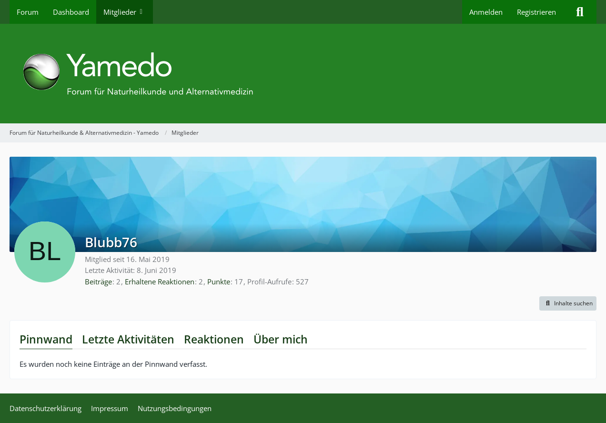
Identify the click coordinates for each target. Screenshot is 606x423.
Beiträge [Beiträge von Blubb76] (98, 281)
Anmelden (486, 12)
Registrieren (536, 12)
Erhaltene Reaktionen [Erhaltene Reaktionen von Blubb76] (159, 281)
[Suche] (579, 12)
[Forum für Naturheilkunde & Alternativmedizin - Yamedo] (303, 73)
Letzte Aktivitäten (128, 339)
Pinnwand (46, 339)
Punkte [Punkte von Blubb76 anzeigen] (218, 281)
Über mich (280, 339)
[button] (567, 303)
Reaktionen (214, 339)
